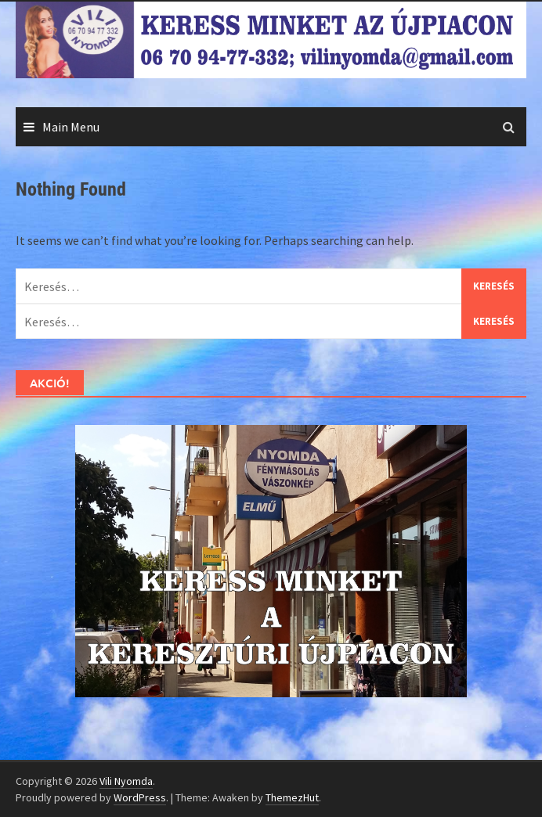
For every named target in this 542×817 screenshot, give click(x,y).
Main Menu (70, 127)
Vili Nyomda (126, 781)
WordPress (140, 797)
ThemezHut (292, 797)
